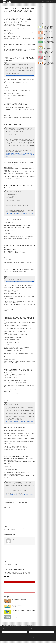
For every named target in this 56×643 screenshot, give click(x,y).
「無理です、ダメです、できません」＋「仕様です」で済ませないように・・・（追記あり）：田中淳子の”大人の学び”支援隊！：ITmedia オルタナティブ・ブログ (20, 155)
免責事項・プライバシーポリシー (36, 638)
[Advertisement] (12, 515)
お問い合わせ (19, 577)
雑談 (6, 526)
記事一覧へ (30, 542)
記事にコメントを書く (9, 577)
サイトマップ (21, 638)
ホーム (16, 638)
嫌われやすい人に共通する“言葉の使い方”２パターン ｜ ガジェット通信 (20, 75)
